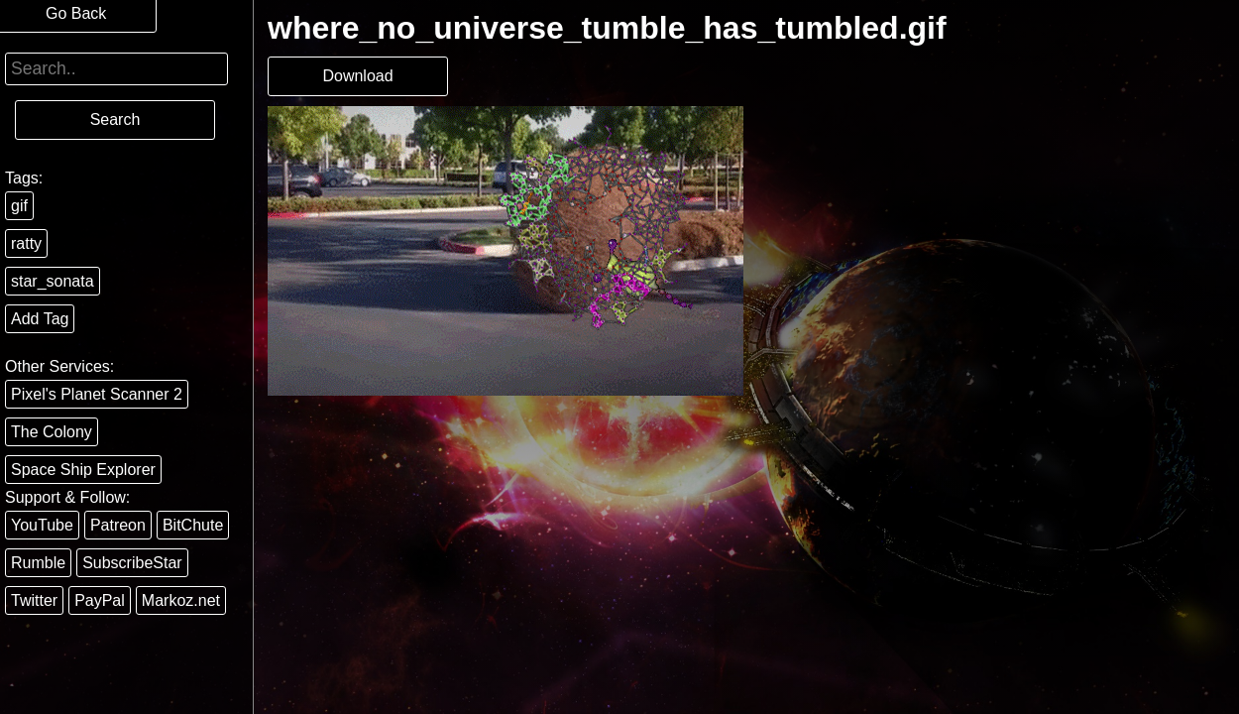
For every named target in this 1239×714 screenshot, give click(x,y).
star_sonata (52, 281)
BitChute (193, 525)
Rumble (38, 562)
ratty (26, 243)
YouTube (42, 525)
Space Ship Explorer (83, 469)
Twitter (34, 600)
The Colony (51, 431)
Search (115, 119)
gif (19, 205)
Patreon (118, 525)
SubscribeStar (132, 562)
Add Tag (39, 318)
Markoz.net (181, 600)
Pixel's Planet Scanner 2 (96, 394)
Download (357, 75)
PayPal (99, 600)
